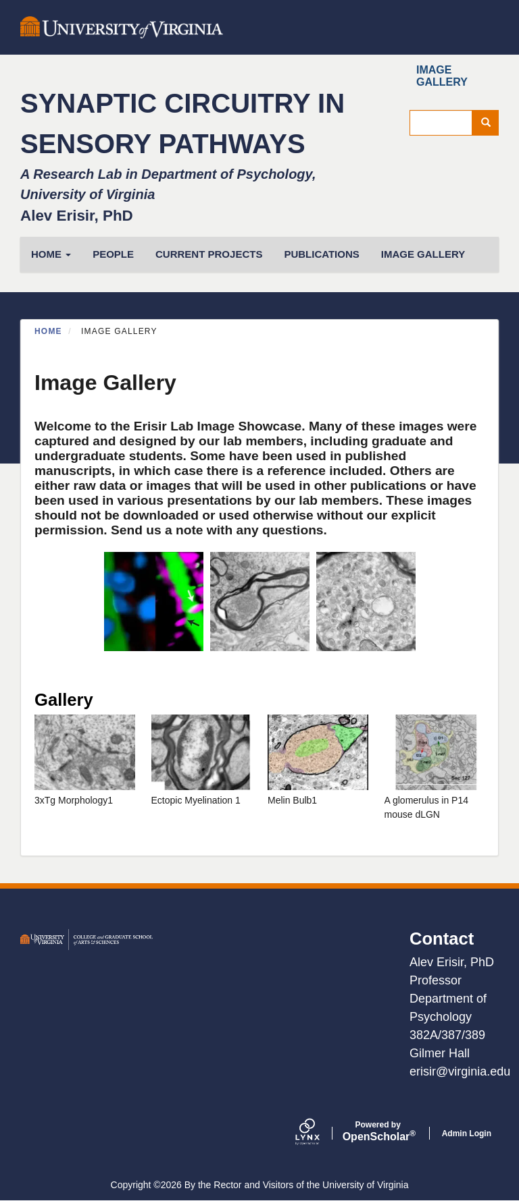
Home (48, 331)
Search (490, 122)
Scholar (378, 1131)
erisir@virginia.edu (460, 1071)
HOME (51, 254)
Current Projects (208, 254)
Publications (321, 254)
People (113, 254)
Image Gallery (442, 76)
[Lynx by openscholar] (319, 1133)
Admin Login (466, 1133)
